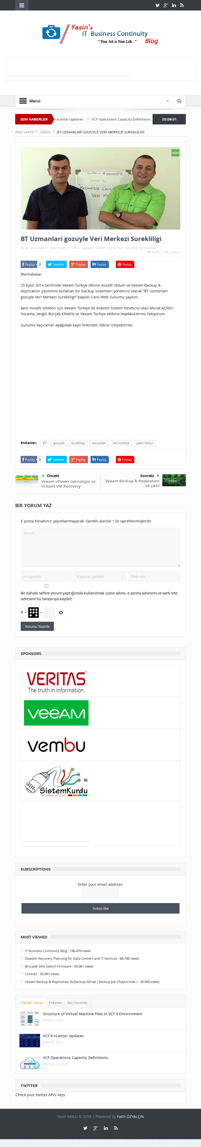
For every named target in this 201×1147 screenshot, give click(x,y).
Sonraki (149, 476)
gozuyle (58, 443)
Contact (31, 973)
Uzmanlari (99, 443)
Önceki (50, 476)
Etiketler (55, 1003)
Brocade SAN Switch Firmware (48, 966)
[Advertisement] (69, 68)
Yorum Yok (115, 248)
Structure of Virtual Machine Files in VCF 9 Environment (92, 1013)
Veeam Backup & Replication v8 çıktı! (132, 483)
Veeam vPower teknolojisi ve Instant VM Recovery (68, 484)
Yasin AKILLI (38, 248)
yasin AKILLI (144, 443)
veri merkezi (121, 443)
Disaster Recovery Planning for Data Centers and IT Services (71, 958)
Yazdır (154, 252)
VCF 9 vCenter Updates (71, 119)
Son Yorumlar (78, 1003)
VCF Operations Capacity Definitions (127, 119)
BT (44, 443)
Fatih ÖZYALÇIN (130, 1116)
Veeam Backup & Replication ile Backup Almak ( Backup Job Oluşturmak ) (81, 981)
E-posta (172, 252)
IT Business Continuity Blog (46, 950)
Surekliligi (78, 443)
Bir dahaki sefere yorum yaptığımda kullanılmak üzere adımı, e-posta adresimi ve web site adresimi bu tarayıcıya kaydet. (99, 596)
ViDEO (100, 248)
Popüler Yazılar (32, 1003)
